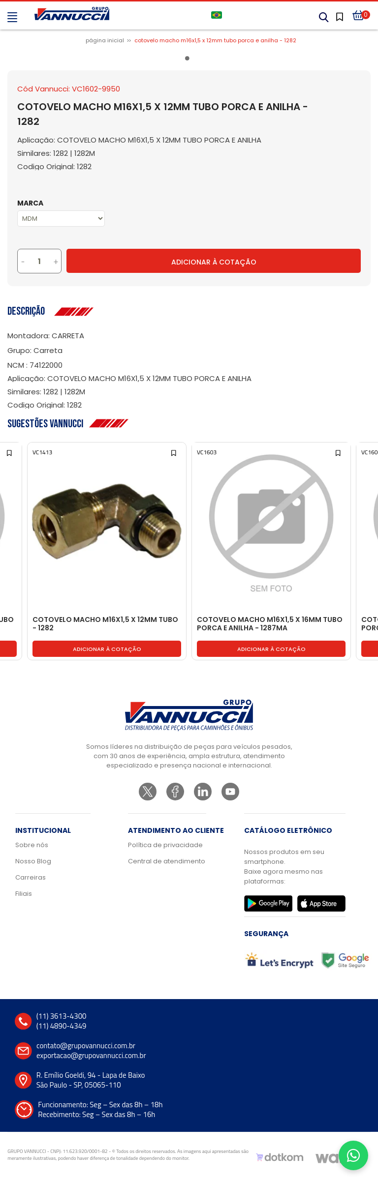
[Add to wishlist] (10, 452)
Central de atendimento (166, 861)
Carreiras (30, 877)
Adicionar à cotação (107, 649)
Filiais (23, 893)
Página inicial (105, 40)
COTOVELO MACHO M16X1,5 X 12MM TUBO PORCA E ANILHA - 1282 (215, 40)
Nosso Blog (33, 861)
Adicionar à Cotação (213, 262)
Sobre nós (31, 845)
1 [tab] (189, 60)
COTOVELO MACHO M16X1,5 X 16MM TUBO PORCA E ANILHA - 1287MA (270, 624)
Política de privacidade (165, 845)
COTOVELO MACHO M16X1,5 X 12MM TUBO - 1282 (105, 624)
